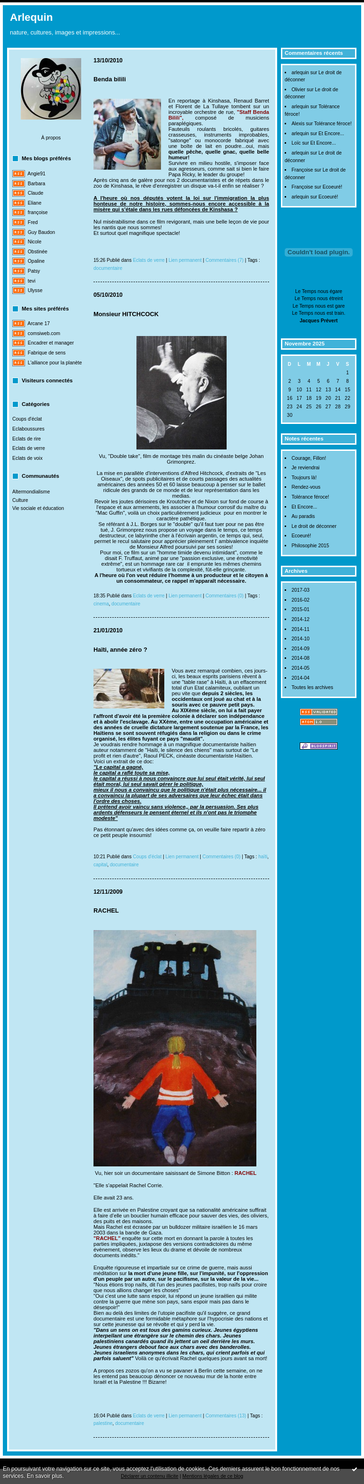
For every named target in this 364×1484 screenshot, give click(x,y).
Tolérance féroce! (333, 123)
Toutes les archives (312, 687)
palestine (102, 1423)
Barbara (36, 183)
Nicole (35, 241)
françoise (38, 212)
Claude (35, 193)
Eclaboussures (28, 428)
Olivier (298, 89)
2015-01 (300, 609)
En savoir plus (44, 1476)
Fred (33, 222)
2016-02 (300, 600)
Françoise (302, 170)
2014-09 (300, 648)
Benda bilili (109, 79)
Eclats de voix (27, 458)
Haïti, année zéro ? (120, 649)
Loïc (296, 143)
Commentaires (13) (225, 1415)
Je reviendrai (305, 467)
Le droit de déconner (313, 526)
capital (100, 864)
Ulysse (35, 290)
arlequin (300, 72)
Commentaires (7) (224, 260)
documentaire (107, 268)
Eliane (35, 203)
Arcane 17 (38, 323)
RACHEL (106, 910)
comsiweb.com (44, 333)
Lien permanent (185, 260)
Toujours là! (303, 477)
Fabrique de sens (47, 352)
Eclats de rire (26, 438)
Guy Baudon (41, 232)
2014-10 (300, 638)
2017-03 (300, 590)
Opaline (36, 261)
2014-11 (300, 629)
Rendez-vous (305, 487)
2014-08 (300, 658)
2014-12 (300, 619)
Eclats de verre (28, 448)
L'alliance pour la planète (55, 362)
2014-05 (300, 668)
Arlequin (31, 17)
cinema (101, 603)
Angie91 (36, 173)
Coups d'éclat (27, 419)
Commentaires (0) (224, 595)
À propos (51, 137)
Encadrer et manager (51, 342)
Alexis (298, 123)
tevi (31, 281)
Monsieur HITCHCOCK (126, 314)
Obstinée (38, 251)
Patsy (34, 271)
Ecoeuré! (332, 187)
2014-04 (300, 678)
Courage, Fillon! (308, 458)
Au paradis (303, 516)
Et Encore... (331, 133)
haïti (262, 856)
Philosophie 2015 (310, 545)
